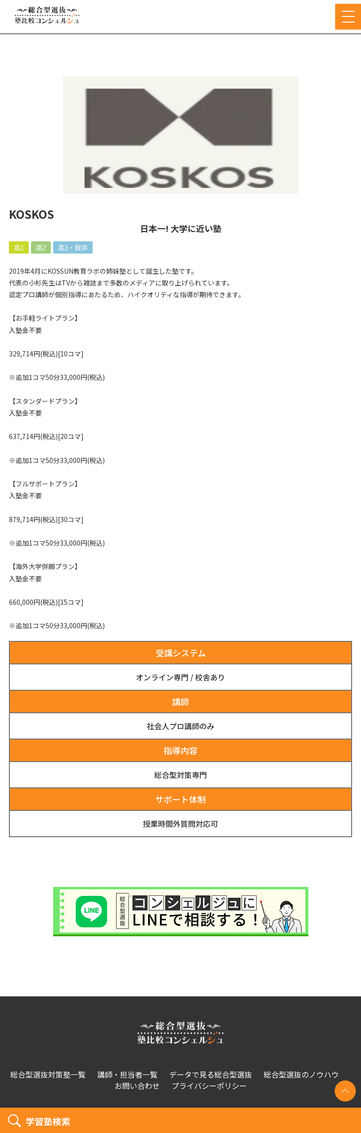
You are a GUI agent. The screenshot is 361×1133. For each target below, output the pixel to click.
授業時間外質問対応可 (180, 823)
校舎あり (210, 677)
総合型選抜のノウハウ (301, 1074)
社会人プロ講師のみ (180, 726)
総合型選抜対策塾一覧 (48, 1074)
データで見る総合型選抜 (210, 1074)
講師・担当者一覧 (127, 1074)
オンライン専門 (162, 677)
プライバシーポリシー (209, 1085)
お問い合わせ (137, 1085)
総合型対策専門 (180, 774)
